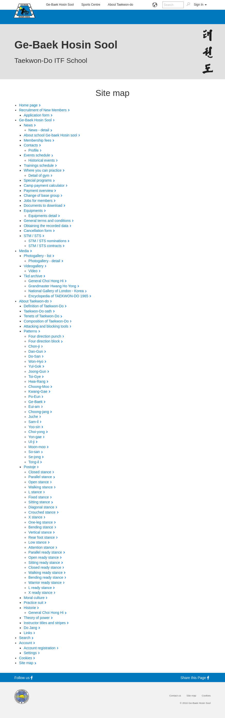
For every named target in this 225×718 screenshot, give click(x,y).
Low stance (38, 542)
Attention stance (41, 547)
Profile (34, 150)
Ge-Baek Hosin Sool (60, 4)
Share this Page (196, 678)
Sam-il (34, 422)
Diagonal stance (41, 507)
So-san (34, 452)
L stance (35, 492)
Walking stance (41, 487)
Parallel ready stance (45, 552)
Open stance (39, 482)
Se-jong (35, 457)
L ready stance (40, 587)
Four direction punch (45, 336)
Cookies (25, 658)
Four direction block (44, 341)
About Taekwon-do (120, 4)
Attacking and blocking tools (46, 326)
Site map (26, 663)
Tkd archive (33, 276)
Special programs (38, 180)
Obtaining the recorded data (46, 226)
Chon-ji (34, 346)
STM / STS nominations (48, 241)
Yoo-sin (34, 427)
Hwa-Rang (37, 381)
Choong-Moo (39, 386)
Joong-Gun (37, 371)
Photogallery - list (37, 256)
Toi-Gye (35, 376)
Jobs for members (38, 200)
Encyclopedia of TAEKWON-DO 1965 (58, 296)
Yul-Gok (35, 366)
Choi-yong (37, 432)
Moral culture (34, 597)
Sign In (200, 4)
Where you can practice (42, 170)
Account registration (39, 648)
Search (24, 638)
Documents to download (43, 205)
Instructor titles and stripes (44, 623)
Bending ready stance (46, 577)
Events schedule (37, 155)
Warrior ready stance (45, 582)
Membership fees (37, 140)
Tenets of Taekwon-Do (41, 316)
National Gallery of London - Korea (56, 291)
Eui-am (34, 406)
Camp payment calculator (44, 185)
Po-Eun (35, 396)
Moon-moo (37, 447)
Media (24, 251)
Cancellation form (38, 230)
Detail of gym (39, 175)
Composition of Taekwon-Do (46, 321)
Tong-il (34, 462)
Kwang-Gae (38, 391)
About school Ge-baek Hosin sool (50, 135)
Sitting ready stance (44, 562)
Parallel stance (40, 477)
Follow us (24, 678)
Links (28, 633)
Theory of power (37, 617)
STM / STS (32, 236)
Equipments (33, 210)
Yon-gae (35, 437)
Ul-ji (32, 442)
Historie (30, 607)
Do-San (35, 356)
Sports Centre (90, 4)
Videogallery (33, 266)
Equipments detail (43, 216)
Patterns (30, 331)
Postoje (30, 467)
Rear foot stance (42, 537)
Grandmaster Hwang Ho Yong (52, 286)
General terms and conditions (47, 220)
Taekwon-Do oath (38, 311)
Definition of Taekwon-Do (43, 306)
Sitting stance (39, 502)
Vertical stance (40, 532)
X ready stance (40, 592)
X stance (35, 517)
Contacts (31, 145)
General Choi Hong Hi (46, 281)
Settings (30, 653)
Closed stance (40, 472)
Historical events (42, 160)
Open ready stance (44, 557)
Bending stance (41, 527)
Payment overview (38, 190)
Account (25, 643)
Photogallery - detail (44, 261)
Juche (33, 416)
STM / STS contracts (45, 246)
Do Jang (30, 628)
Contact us (175, 695)
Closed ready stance (45, 567)
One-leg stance (41, 522)
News (28, 125)
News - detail (39, 130)
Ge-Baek (36, 402)
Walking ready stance (46, 572)
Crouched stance (42, 512)
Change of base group (41, 195)
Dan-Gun (36, 351)
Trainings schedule (39, 165)
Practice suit (33, 602)
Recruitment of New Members (43, 110)
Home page (28, 105)
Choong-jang (39, 412)
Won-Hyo (36, 361)
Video (33, 271)
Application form (36, 115)
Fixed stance (39, 497)
